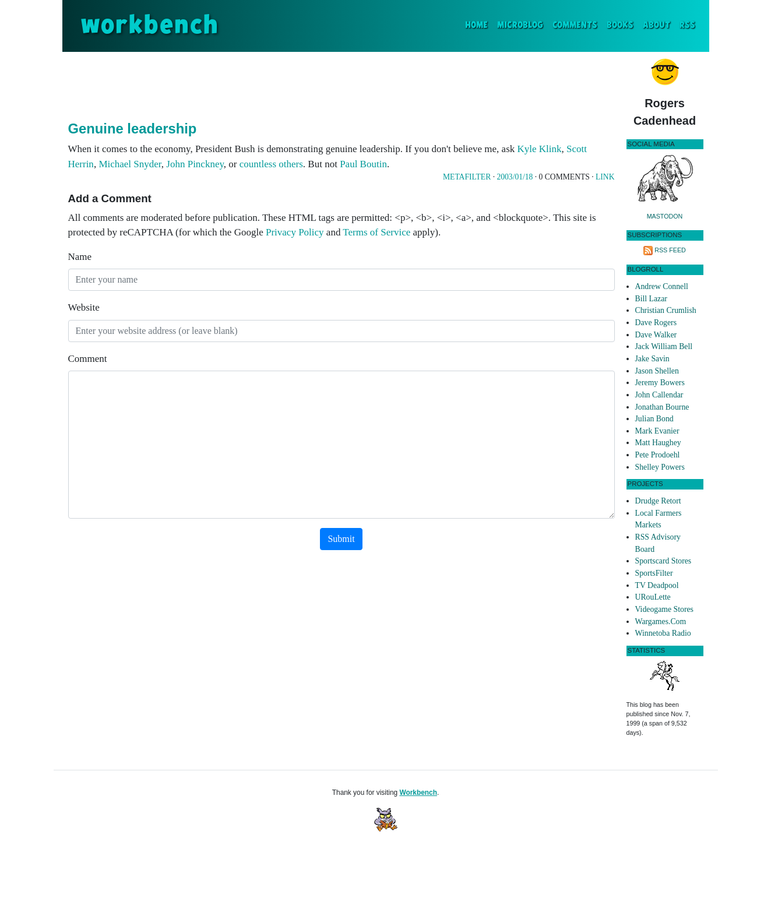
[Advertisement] (341, 84)
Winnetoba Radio (663, 633)
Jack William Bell (664, 346)
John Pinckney (195, 164)
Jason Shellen (657, 371)
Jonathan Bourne (662, 407)
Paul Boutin (363, 164)
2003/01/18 (515, 176)
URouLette (653, 597)
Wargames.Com (660, 621)
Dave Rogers (656, 322)
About (656, 25)
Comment (87, 358)
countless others (271, 164)
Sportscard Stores (663, 561)
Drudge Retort (658, 500)
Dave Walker (656, 334)
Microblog (520, 25)
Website (84, 307)
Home (478, 24)
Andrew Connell (661, 286)
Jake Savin (652, 358)
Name (80, 256)
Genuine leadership (132, 128)
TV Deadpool (657, 585)
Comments (574, 25)
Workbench (418, 792)
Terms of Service (376, 232)
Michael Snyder (129, 164)
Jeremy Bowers (660, 382)
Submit (341, 539)
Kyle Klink (539, 148)
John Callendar (659, 394)
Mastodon (665, 216)
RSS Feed (670, 250)
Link (605, 176)
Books (620, 25)
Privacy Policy (295, 232)
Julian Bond (654, 418)
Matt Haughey (658, 442)
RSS (687, 25)
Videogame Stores (664, 609)
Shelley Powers (660, 467)
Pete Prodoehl (657, 454)
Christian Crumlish (665, 310)
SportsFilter (654, 573)
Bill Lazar (651, 298)
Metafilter (467, 176)
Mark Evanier (657, 431)
